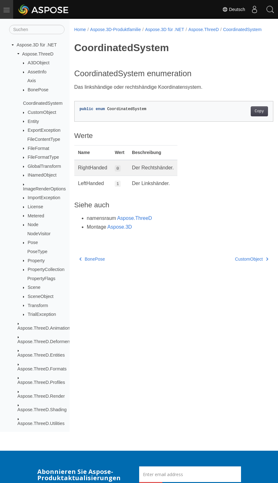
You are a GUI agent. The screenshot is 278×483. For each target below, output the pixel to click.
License (35, 206)
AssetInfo (37, 71)
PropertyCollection (46, 269)
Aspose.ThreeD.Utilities (41, 423)
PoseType (37, 251)
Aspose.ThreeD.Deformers (44, 341)
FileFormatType (43, 157)
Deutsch (233, 9)
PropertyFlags (41, 278)
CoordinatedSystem (42, 103)
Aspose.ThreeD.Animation (44, 328)
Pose (33, 242)
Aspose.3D (120, 233)
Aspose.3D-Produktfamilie (115, 29)
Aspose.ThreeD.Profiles (41, 382)
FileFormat (38, 148)
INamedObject (42, 175)
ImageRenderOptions (44, 188)
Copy (245, 118)
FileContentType (43, 139)
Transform (38, 305)
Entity (33, 121)
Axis (31, 80)
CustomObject (42, 112)
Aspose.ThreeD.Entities (41, 355)
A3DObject (39, 62)
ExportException (44, 130)
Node (33, 224)
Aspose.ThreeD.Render (41, 396)
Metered (36, 215)
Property (36, 260)
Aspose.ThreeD (38, 53)
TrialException (42, 314)
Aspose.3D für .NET (37, 44)
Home (80, 29)
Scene (34, 287)
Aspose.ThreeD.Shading (42, 409)
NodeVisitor (38, 233)
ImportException (44, 197)
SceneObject (40, 296)
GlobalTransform (44, 166)
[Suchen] (37, 29)
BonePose (38, 89)
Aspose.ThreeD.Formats (42, 368)
